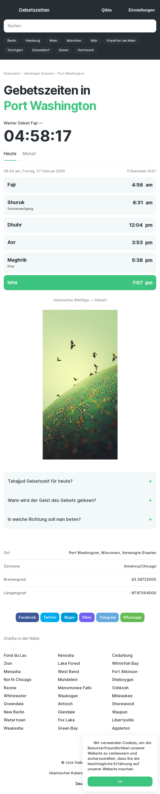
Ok (120, 782)
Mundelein (68, 679)
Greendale (14, 703)
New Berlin (14, 711)
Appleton (121, 728)
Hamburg (33, 40)
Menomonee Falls (74, 687)
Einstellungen (142, 10)
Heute (10, 153)
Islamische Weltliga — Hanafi (80, 300)
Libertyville (123, 719)
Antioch (65, 703)
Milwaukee (122, 695)
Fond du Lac (15, 655)
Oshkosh (120, 687)
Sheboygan (123, 679)
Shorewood (123, 703)
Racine (10, 687)
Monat (29, 153)
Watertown (14, 719)
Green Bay (68, 728)
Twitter (49, 617)
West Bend (68, 671)
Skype (69, 617)
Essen (63, 50)
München (74, 40)
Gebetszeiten (34, 10)
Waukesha (13, 728)
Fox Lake (66, 719)
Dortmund (86, 50)
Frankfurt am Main (121, 40)
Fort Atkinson (125, 671)
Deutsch (83, 783)
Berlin (11, 40)
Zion (8, 663)
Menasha (12, 671)
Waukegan (68, 695)
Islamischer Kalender (68, 773)
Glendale (66, 711)
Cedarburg (122, 655)
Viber (87, 617)
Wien (53, 40)
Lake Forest (69, 663)
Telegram (107, 617)
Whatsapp (132, 617)
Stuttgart (15, 50)
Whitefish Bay (125, 663)
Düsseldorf (41, 50)
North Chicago (17, 679)
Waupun (119, 711)
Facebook (27, 617)
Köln (94, 40)
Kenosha (66, 655)
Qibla (107, 10)
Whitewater (15, 695)
